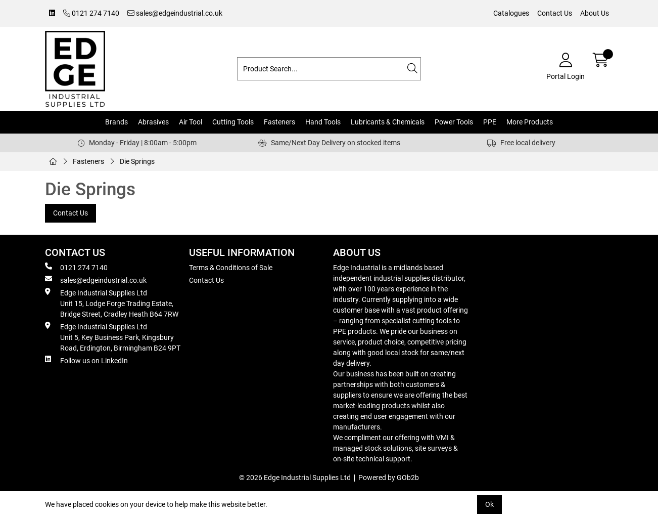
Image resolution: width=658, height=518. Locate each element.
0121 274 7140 (91, 13)
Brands (116, 122)
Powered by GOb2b (388, 477)
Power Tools (454, 122)
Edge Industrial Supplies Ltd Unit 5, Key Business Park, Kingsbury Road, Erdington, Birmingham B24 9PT (112, 337)
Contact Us (554, 13)
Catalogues (511, 13)
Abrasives (153, 122)
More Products (529, 122)
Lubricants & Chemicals (388, 122)
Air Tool (190, 122)
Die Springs (137, 161)
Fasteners (279, 122)
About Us (594, 13)
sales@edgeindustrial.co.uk (174, 13)
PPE (489, 122)
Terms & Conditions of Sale (230, 268)
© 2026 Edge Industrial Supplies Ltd (295, 477)
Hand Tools (323, 122)
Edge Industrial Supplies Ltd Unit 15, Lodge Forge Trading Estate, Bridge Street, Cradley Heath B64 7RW (111, 303)
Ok (489, 504)
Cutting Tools (233, 122)
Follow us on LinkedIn (86, 360)
